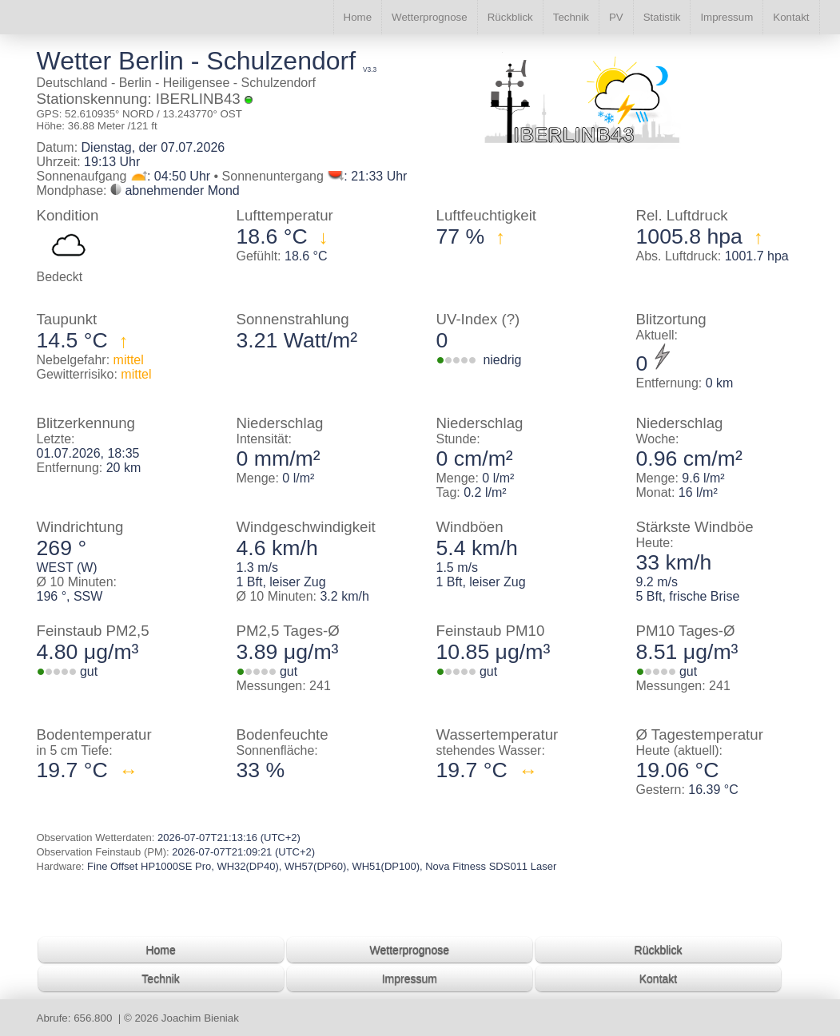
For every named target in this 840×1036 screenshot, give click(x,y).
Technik (571, 17)
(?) (510, 319)
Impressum (726, 17)
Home (358, 17)
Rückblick (510, 17)
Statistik (662, 17)
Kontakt (791, 17)
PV (616, 17)
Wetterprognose (430, 17)
